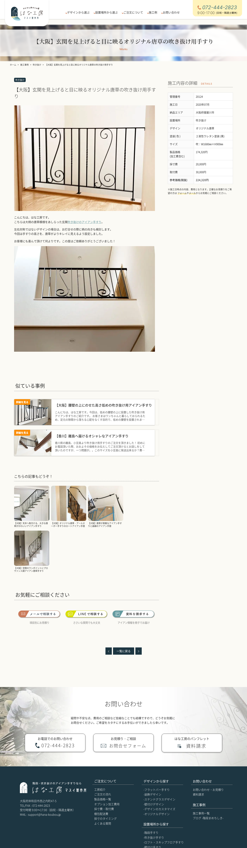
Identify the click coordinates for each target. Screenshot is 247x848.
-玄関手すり (150, 807)
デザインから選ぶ (79, 12)
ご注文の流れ (102, 749)
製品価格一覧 (102, 754)
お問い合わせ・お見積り (208, 745)
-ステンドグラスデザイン (159, 754)
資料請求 (198, 749)
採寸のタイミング (105, 773)
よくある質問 (102, 778)
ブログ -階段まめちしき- (208, 773)
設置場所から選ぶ (106, 12)
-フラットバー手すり (156, 745)
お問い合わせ (169, 12)
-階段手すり (150, 788)
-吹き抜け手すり (153, 792)
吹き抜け (19, 79)
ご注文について (133, 12)
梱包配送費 (101, 769)
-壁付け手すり (152, 802)
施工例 (152, 12)
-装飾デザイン (152, 749)
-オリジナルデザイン (156, 769)
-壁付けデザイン (153, 759)
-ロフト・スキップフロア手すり (163, 797)
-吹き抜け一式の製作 (156, 812)
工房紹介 (99, 744)
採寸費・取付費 (104, 764)
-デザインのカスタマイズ (159, 764)
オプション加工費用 (107, 759)
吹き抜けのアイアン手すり (84, 222)
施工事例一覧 (201, 768)
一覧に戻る (124, 606)
